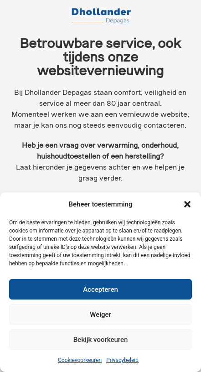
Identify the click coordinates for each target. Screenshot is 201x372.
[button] (187, 204)
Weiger (100, 314)
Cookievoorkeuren (80, 360)
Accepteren (100, 289)
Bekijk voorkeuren (100, 340)
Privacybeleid (122, 360)
